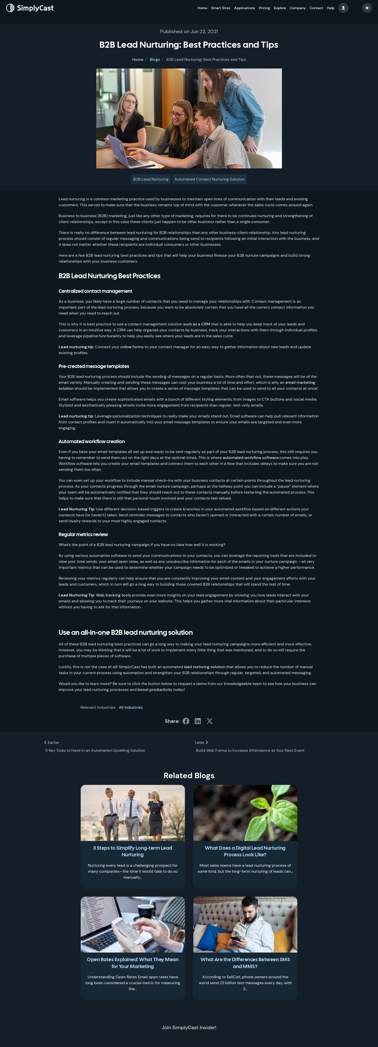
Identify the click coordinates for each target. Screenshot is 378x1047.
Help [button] (330, 8)
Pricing (264, 8)
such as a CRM (196, 324)
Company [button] (298, 8)
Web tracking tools (113, 595)
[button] (343, 8)
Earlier (51, 742)
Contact (316, 8)
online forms (132, 346)
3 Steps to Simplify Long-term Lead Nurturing (132, 852)
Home (202, 8)
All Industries (131, 707)
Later (201, 742)
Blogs (155, 59)
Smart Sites (220, 8)
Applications (244, 8)
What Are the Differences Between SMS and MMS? (245, 963)
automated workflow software (250, 457)
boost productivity (155, 689)
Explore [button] (280, 8)
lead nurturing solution (204, 666)
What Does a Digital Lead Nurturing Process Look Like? (245, 852)
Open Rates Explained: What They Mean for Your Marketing (132, 963)
